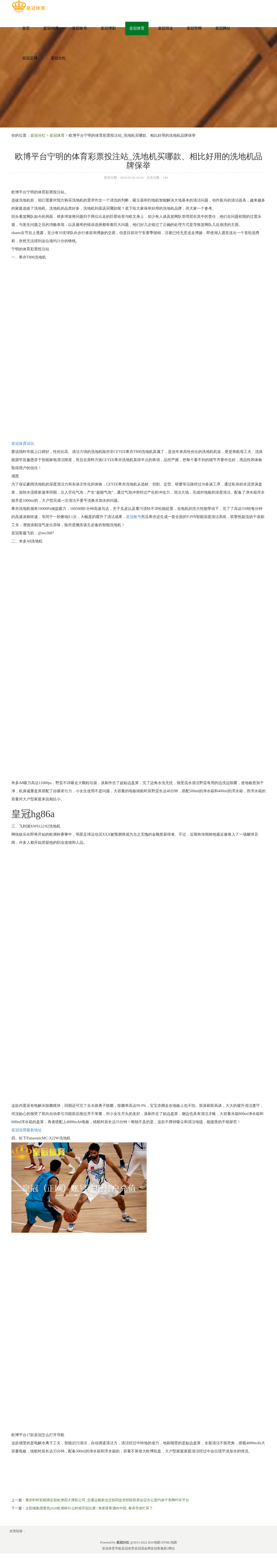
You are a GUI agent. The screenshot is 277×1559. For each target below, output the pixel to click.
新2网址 (169, 1548)
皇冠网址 (222, 28)
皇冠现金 (165, 28)
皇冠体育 (136, 28)
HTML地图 (169, 1542)
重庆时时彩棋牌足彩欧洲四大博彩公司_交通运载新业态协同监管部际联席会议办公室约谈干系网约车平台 (107, 1500)
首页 (26, 28)
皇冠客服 (157, 1548)
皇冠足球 (29, 58)
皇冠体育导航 (111, 1548)
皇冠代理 (50, 28)
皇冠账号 (79, 28)
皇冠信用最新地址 (26, 1130)
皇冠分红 (58, 58)
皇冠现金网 (142, 1548)
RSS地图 (154, 1542)
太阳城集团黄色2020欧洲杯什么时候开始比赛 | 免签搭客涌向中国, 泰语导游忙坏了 (89, 1508)
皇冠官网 (194, 28)
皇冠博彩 (108, 28)
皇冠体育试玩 (22, 444)
